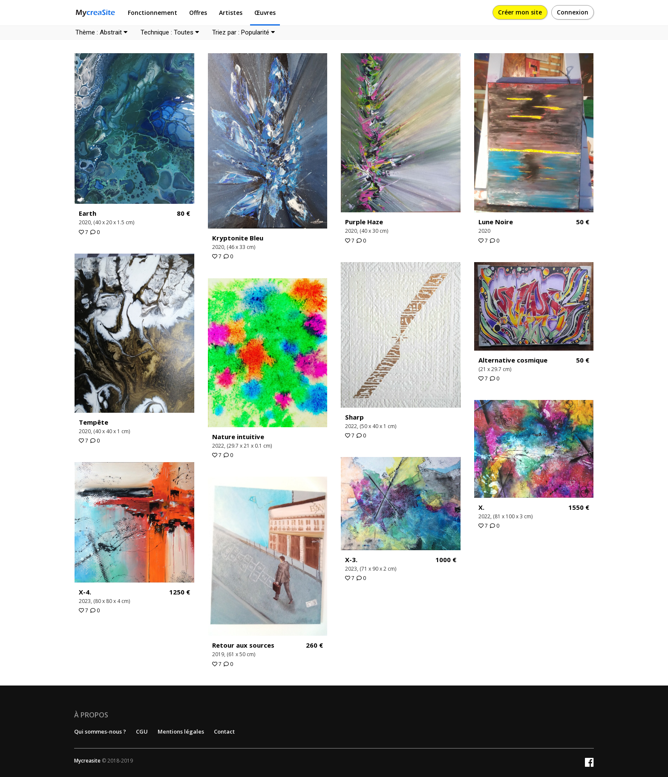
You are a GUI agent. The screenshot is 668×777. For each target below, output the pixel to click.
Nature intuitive (238, 436)
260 (314, 645)
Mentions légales (181, 731)
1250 (179, 592)
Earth (87, 213)
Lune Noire (495, 221)
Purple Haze (364, 221)
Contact (224, 731)
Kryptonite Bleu (237, 238)
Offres (198, 13)
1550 (578, 507)
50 (582, 222)
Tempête (93, 422)
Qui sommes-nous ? (100, 731)
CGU (142, 731)
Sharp (354, 417)
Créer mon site (520, 12)
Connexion (572, 12)
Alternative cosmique (512, 360)
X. (481, 507)
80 (183, 213)
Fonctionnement (152, 13)
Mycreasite (87, 760)
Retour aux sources (243, 645)
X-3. (351, 559)
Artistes (230, 13)
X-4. (85, 592)
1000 (445, 560)
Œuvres (265, 13)
